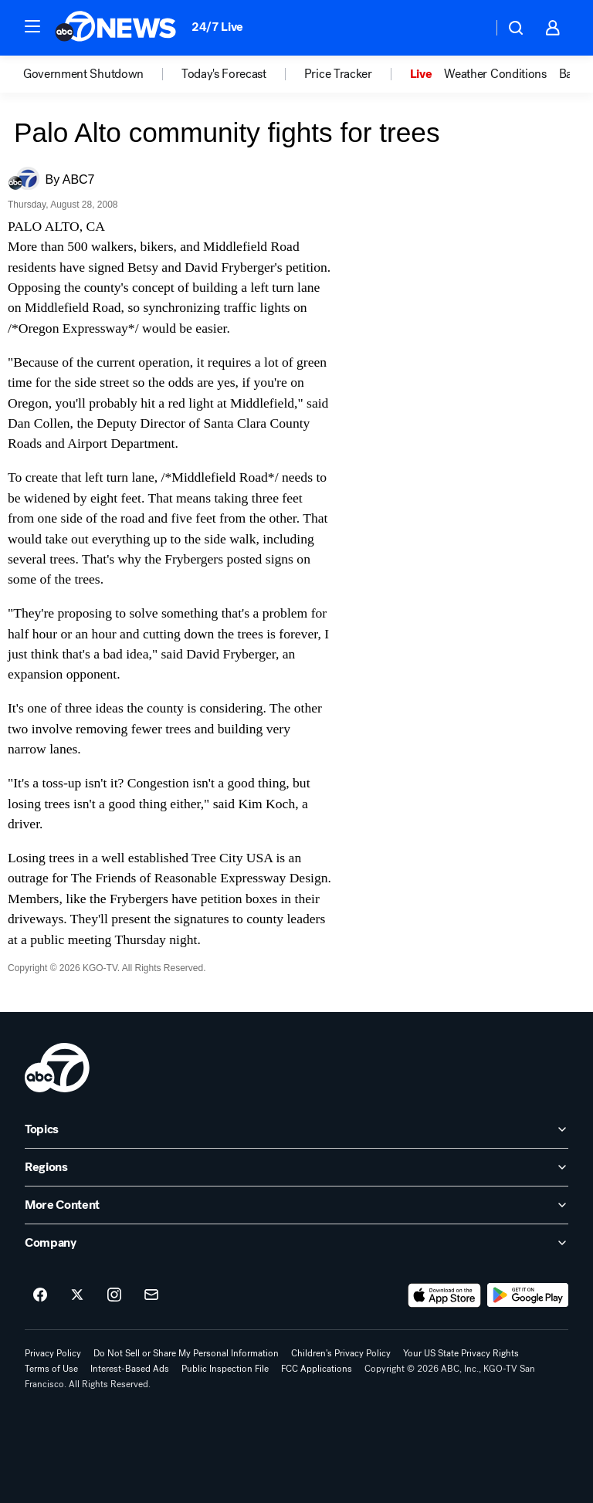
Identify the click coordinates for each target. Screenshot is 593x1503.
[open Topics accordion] (296, 1129)
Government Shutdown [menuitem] (83, 74)
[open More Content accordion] (296, 1205)
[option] (102, 74)
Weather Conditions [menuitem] (495, 74)
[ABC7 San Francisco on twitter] (77, 1295)
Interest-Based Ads (129, 1368)
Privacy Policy (53, 1353)
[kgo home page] (57, 1067)
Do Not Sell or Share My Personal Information (186, 1353)
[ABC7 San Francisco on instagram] (114, 1295)
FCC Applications (316, 1368)
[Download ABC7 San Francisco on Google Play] (527, 1295)
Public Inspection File (225, 1368)
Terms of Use (51, 1368)
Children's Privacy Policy (341, 1353)
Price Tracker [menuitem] (338, 74)
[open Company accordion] (296, 1243)
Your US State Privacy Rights (461, 1353)
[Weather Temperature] (468, 27)
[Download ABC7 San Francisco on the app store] (445, 1295)
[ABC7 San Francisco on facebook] (40, 1295)
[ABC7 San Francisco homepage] (115, 28)
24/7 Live (217, 27)
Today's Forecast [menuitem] (223, 74)
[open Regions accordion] (296, 1167)
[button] (32, 26)
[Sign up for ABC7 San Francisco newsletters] (151, 1295)
